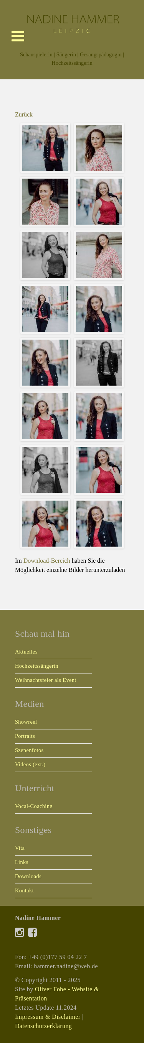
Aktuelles (26, 652)
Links (21, 862)
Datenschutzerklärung (43, 1026)
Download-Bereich (46, 560)
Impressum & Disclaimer (48, 1016)
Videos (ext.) (30, 764)
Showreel (26, 722)
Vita (20, 848)
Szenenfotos (29, 750)
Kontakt (24, 890)
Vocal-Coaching (34, 806)
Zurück (24, 114)
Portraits (25, 736)
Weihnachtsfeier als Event (45, 680)
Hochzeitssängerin (36, 666)
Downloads (28, 876)
